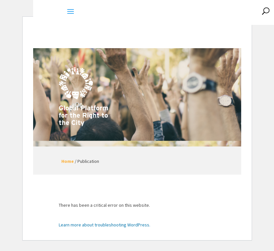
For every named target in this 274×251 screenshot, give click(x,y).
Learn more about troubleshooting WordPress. (104, 225)
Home (67, 161)
